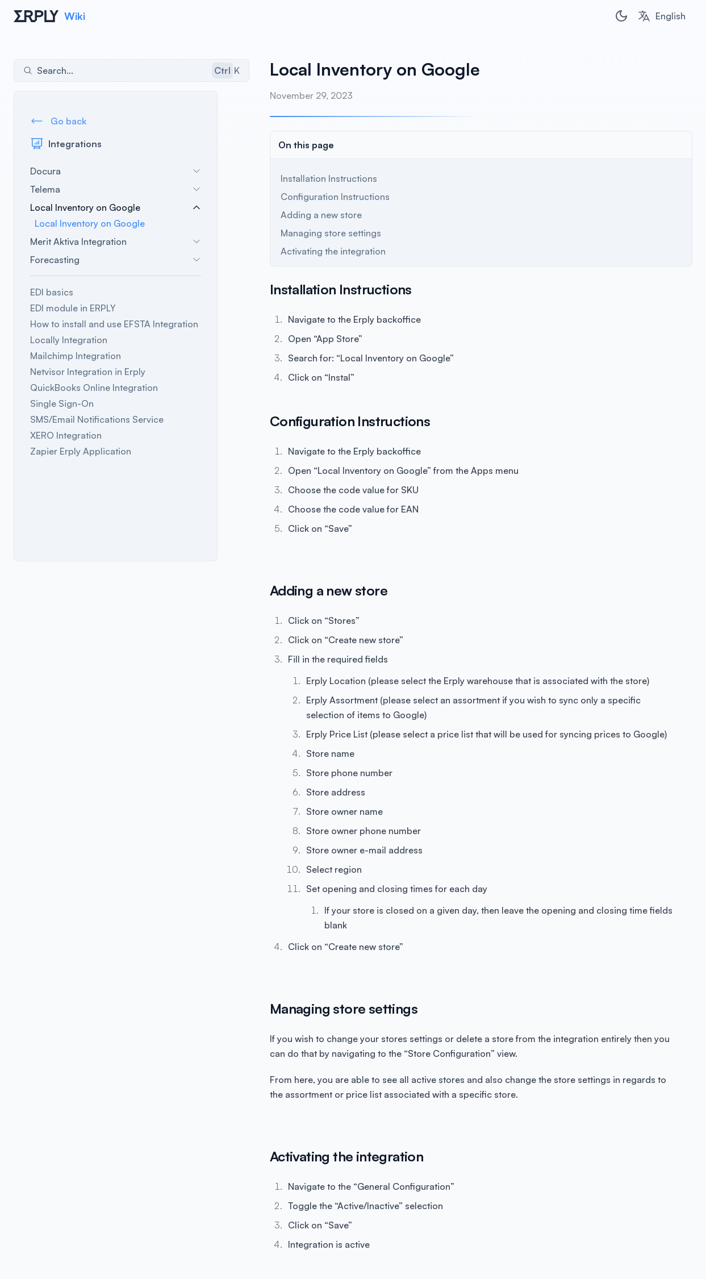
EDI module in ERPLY (73, 308)
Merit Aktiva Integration (116, 242)
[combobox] (661, 16)
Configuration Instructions (303, 196)
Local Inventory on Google (116, 208)
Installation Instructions (297, 178)
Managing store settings (299, 233)
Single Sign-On (62, 404)
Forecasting (116, 260)
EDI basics (51, 292)
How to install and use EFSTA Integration (114, 324)
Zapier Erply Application (80, 451)
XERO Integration (66, 435)
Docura (116, 171)
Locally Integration (68, 340)
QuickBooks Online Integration (94, 388)
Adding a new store (290, 214)
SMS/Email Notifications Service (97, 420)
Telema (116, 189)
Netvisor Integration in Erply (87, 372)
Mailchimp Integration (75, 356)
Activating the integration (301, 251)
